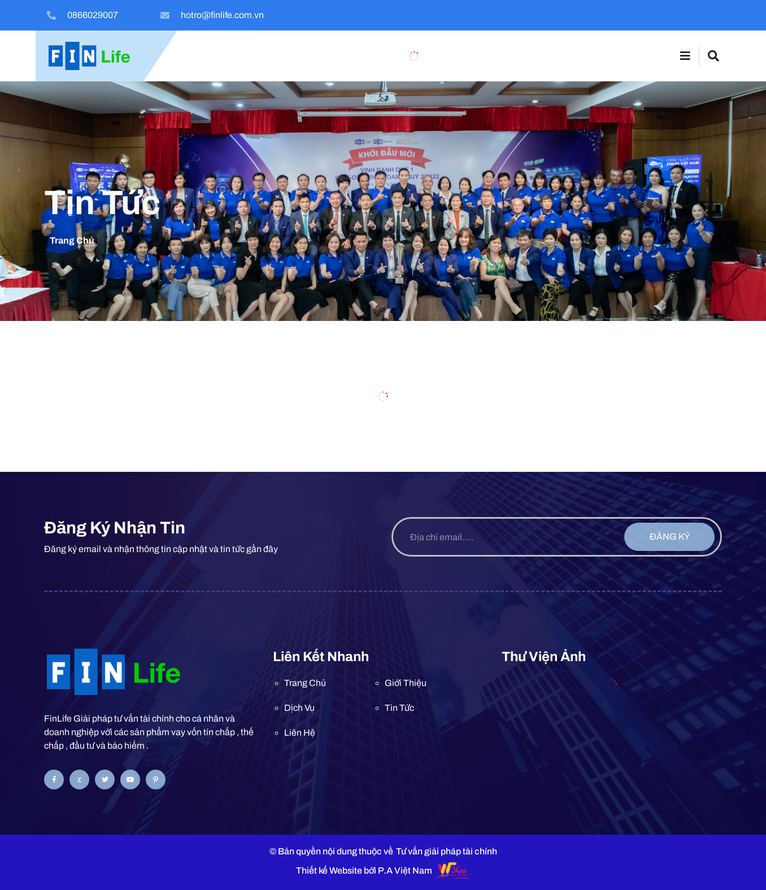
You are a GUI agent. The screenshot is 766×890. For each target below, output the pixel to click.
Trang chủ (72, 240)
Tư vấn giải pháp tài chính (446, 851)
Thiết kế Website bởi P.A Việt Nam (364, 870)
